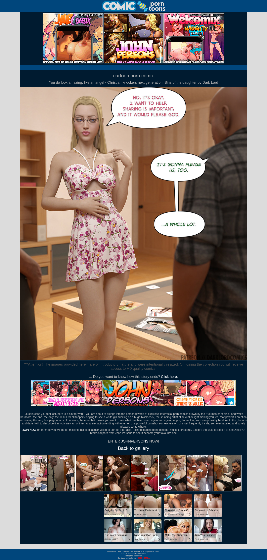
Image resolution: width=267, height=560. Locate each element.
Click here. (169, 377)
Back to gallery (133, 448)
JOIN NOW (29, 429)
